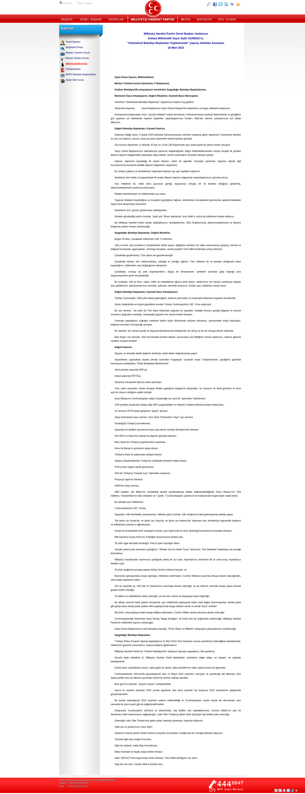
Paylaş (296, 790)
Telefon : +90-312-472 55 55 (73, 783)
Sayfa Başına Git (300, 790)
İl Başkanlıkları (73, 69)
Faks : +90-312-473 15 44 (73, 786)
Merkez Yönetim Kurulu (78, 52)
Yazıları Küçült (280, 790)
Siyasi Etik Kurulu (75, 80)
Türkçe (80, 3)
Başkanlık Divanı (74, 47)
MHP (152, 18)
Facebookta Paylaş (292, 790)
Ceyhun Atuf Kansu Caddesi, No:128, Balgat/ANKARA (87, 780)
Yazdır (284, 790)
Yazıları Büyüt (276, 790)
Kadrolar (116, 18)
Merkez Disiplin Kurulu (77, 58)
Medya (185, 18)
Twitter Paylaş (288, 790)
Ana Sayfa (61, 2)
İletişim (226, 18)
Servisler (204, 18)
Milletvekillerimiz (76, 63)
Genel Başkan (91, 18)
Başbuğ (68, 18)
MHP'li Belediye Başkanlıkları (81, 74)
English (88, 3)
